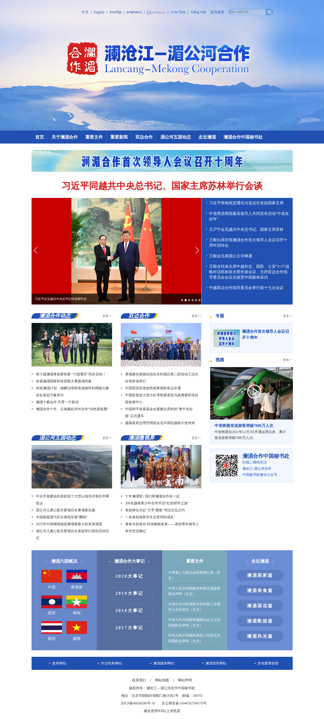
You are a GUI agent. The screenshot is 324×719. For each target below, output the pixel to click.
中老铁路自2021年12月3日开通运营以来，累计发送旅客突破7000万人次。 (251, 431)
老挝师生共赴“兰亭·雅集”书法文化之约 (155, 510)
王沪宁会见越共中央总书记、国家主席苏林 (246, 229)
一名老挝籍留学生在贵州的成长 (149, 517)
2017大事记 (129, 627)
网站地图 (162, 680)
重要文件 (94, 137)
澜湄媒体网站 (163, 663)
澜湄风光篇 (260, 636)
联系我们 (139, 680)
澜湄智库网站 (215, 663)
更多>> (107, 316)
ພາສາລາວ (134, 12)
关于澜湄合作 (65, 137)
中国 (51, 579)
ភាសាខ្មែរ (115, 12)
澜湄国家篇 (260, 575)
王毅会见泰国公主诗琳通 (230, 256)
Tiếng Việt (198, 12)
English (99, 12)
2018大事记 (129, 610)
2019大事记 (129, 593)
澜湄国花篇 (260, 605)
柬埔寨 (76, 579)
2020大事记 (129, 576)
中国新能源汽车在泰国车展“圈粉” (62, 517)
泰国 (51, 631)
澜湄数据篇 (260, 621)
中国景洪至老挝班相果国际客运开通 (153, 388)
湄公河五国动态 (175, 137)
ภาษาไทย (178, 12)
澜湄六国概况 (64, 561)
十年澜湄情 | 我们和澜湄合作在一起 (152, 496)
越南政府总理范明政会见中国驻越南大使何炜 (160, 423)
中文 (85, 12)
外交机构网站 (111, 663)
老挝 (51, 605)
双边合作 (144, 137)
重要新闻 (119, 137)
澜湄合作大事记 (129, 561)
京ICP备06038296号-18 (138, 703)
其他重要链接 (268, 663)
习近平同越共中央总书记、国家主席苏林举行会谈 (162, 186)
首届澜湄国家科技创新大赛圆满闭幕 (64, 381)
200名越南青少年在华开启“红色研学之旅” (157, 503)
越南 (76, 631)
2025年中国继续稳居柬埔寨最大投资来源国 (69, 524)
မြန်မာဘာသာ (156, 12)
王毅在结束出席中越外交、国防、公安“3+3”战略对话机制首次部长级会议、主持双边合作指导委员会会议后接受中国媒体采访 (249, 271)
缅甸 (76, 605)
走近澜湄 (207, 137)
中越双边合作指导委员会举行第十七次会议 (246, 288)
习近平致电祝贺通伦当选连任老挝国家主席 (246, 203)
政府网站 (59, 663)
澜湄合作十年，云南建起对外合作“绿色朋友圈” (72, 409)
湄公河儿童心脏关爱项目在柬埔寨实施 (65, 510)
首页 (39, 137)
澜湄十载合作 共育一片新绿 (57, 402)
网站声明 (185, 680)
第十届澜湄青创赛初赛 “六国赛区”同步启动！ (71, 374)
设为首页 (217, 12)
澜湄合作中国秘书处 (243, 137)
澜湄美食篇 (260, 590)
